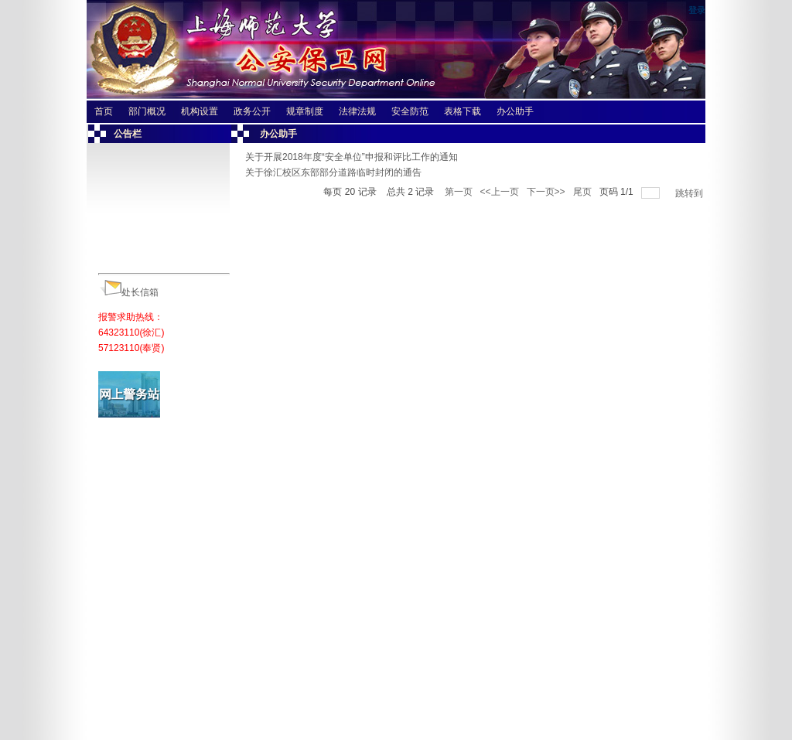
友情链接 (162, 705)
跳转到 (690, 193)
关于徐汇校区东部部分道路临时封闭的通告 (333, 172)
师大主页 (111, 705)
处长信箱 (140, 292)
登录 (696, 10)
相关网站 (214, 705)
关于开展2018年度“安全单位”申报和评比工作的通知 (351, 157)
